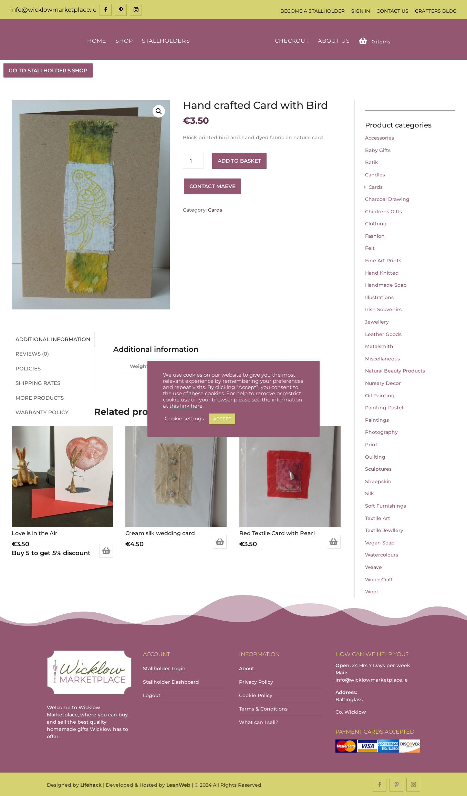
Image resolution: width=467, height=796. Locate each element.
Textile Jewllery (384, 530)
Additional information (50, 338)
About (246, 668)
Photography (381, 432)
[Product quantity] (193, 160)
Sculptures (378, 468)
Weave (373, 566)
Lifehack (91, 784)
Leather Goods (383, 333)
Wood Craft (379, 579)
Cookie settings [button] (184, 419)
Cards (215, 209)
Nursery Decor (383, 382)
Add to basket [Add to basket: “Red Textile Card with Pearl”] (334, 541)
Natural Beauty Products (395, 370)
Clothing (376, 223)
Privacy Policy (256, 681)
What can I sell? (258, 721)
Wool (371, 591)
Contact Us (392, 11)
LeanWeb (178, 784)
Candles (375, 174)
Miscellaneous (382, 358)
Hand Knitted (382, 272)
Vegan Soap (380, 542)
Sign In (360, 11)
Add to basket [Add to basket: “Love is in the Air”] (106, 550)
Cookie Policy (255, 695)
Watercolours (381, 554)
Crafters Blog (436, 11)
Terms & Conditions (263, 708)
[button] (159, 110)
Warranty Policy (39, 411)
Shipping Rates (35, 382)
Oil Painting (380, 395)
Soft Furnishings (385, 505)
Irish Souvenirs (383, 309)
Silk (369, 493)
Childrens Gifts (383, 211)
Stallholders (167, 40)
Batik (371, 162)
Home (97, 40)
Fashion (375, 235)
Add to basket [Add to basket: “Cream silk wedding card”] (220, 541)
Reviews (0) (30, 353)
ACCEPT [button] (222, 418)
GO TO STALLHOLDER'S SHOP (48, 70)
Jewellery (377, 321)
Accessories (379, 137)
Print (371, 444)
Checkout (290, 40)
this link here (186, 406)
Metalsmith (379, 346)
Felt (370, 248)
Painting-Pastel (384, 407)
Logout (151, 695)
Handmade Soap (386, 285)
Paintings (377, 419)
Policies (26, 368)
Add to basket (239, 160)
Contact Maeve (212, 185)
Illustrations (379, 297)
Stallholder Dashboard (171, 681)
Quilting (375, 456)
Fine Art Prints (383, 260)
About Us (332, 40)
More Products (37, 397)
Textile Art (377, 517)
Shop (125, 40)
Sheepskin (378, 481)
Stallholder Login (164, 668)
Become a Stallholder (312, 11)
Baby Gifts (378, 149)
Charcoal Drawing (387, 198)
